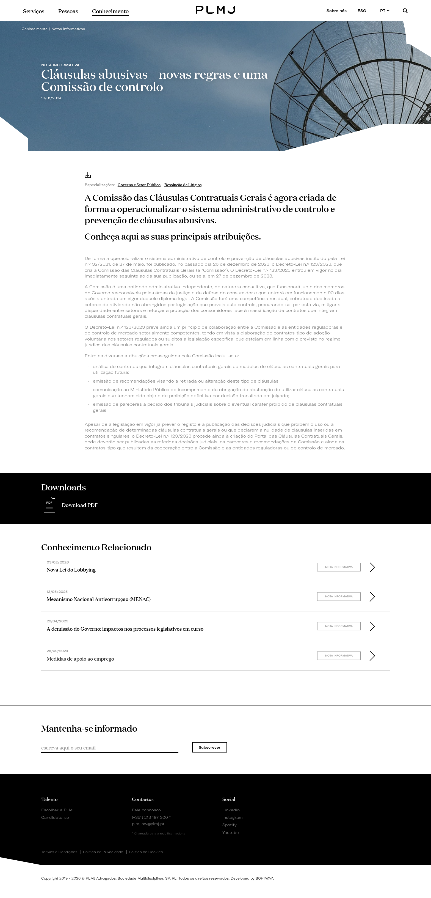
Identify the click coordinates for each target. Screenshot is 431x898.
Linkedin (231, 810)
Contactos (143, 798)
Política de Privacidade (103, 852)
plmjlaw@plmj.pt (148, 823)
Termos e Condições (59, 852)
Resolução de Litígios (182, 184)
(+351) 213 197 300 (150, 817)
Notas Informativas (68, 29)
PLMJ (215, 9)
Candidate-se (55, 817)
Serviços (33, 11)
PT (385, 10)
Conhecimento (35, 29)
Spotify (229, 824)
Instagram (232, 817)
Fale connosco (146, 810)
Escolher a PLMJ (57, 810)
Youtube (230, 832)
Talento (49, 798)
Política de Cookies (146, 852)
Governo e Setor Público (139, 184)
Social (228, 798)
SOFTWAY (264, 878)
